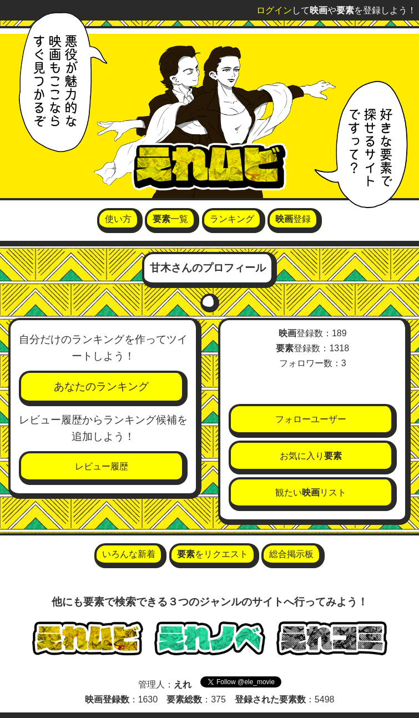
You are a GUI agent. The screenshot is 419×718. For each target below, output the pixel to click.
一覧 (170, 219)
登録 (293, 219)
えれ (182, 684)
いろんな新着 (128, 554)
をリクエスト (212, 554)
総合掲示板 (291, 554)
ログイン (274, 10)
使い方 (118, 219)
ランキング (232, 219)
